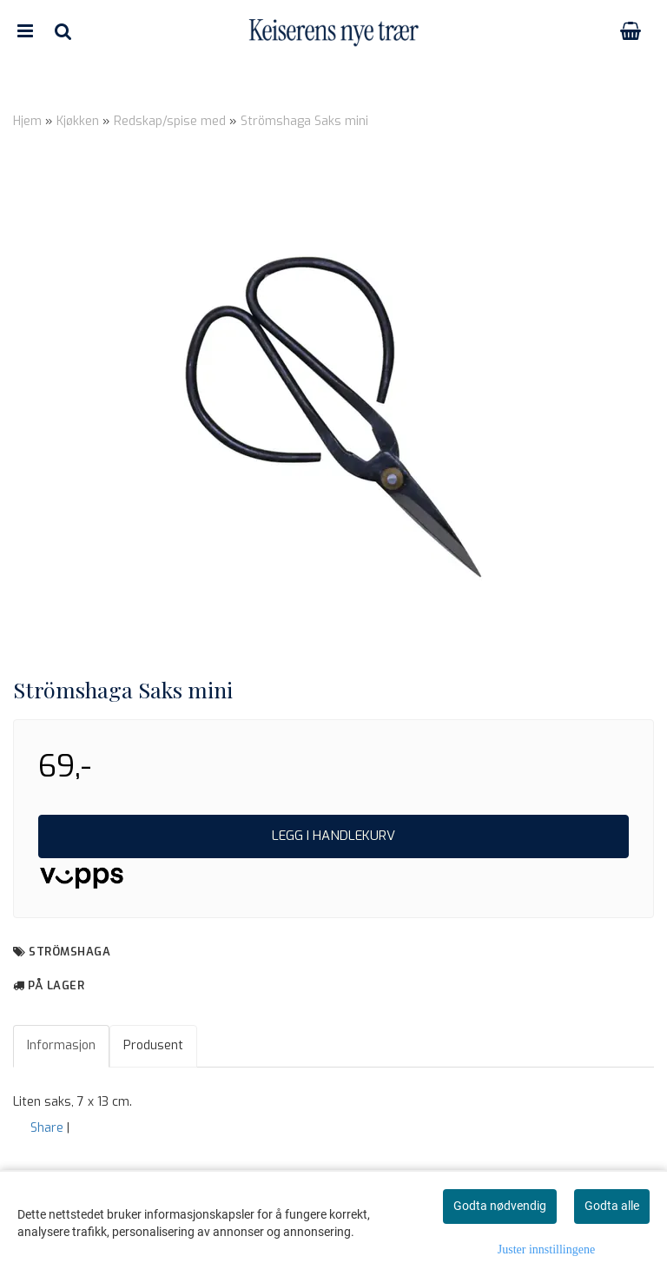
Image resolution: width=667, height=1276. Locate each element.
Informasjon (61, 1045)
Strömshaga (69, 951)
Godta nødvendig (499, 1206)
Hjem (27, 121)
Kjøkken (77, 121)
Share (46, 1128)
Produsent (153, 1045)
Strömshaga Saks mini (304, 121)
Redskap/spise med (170, 121)
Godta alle (611, 1206)
